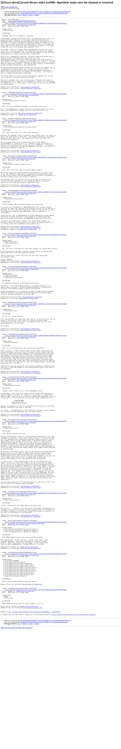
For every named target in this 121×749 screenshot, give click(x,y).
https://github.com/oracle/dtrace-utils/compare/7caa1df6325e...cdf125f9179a (33, 730)
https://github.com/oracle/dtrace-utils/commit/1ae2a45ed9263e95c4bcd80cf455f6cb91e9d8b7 (36, 450)
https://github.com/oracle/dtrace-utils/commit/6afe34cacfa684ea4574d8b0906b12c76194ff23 (36, 278)
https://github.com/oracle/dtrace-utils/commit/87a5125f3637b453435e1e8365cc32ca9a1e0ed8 (36, 318)
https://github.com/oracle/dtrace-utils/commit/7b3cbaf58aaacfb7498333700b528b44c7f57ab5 (36, 661)
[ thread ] (24, 15)
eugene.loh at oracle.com (27, 134)
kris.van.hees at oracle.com (30, 102)
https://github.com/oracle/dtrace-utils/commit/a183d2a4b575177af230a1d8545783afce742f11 (36, 588)
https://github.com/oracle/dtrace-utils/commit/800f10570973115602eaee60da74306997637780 (36, 185)
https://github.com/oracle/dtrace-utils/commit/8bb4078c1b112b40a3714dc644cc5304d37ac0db (36, 361)
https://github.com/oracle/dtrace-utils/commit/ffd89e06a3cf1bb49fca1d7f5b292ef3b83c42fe (36, 109)
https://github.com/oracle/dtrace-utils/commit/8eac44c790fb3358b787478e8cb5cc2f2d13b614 (36, 623)
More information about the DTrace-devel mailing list (16, 747)
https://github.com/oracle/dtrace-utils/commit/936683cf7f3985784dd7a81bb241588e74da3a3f (36, 140)
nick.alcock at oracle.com (26, 26)
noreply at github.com (11, 7)
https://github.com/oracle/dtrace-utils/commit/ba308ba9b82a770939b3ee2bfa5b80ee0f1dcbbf (36, 24)
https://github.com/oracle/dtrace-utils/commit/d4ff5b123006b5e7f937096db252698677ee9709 (36, 227)
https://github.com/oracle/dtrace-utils (21, 21)
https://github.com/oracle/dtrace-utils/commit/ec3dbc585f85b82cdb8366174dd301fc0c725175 (36, 399)
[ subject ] (31, 15)
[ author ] (36, 15)
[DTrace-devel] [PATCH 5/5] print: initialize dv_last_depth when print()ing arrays (47, 11)
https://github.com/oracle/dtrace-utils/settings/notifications (74, 734)
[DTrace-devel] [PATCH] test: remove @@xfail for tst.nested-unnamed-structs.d (44, 13)
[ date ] (19, 15)
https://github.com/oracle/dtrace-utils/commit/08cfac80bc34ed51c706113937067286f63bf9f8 (36, 502)
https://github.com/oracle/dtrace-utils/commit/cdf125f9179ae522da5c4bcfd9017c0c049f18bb (36, 704)
